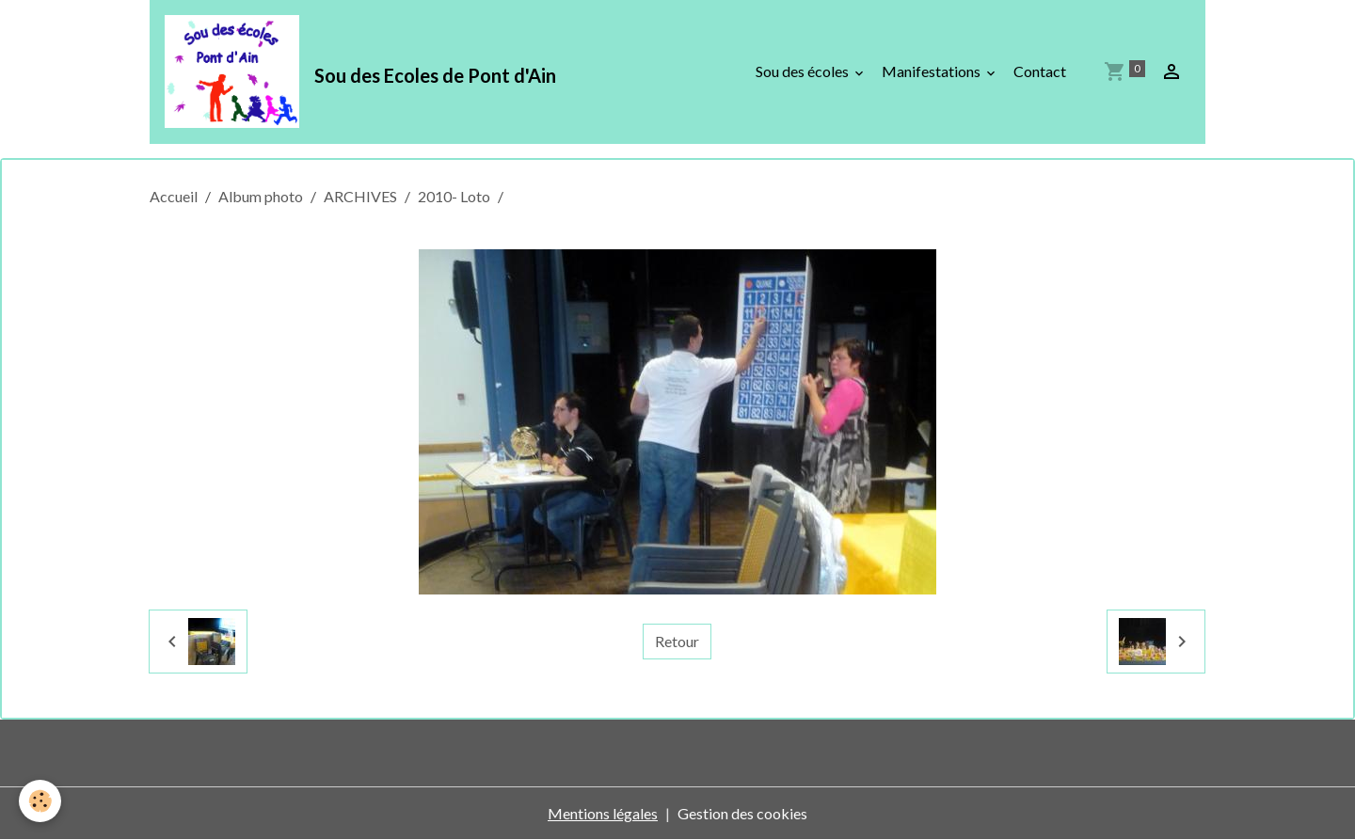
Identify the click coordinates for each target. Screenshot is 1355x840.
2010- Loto (454, 196)
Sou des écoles (804, 71)
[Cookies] (40, 801)
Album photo (260, 196)
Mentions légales (603, 813)
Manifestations (932, 71)
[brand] (364, 71)
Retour (677, 641)
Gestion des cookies (742, 813)
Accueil (174, 196)
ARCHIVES (360, 196)
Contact (1039, 71)
